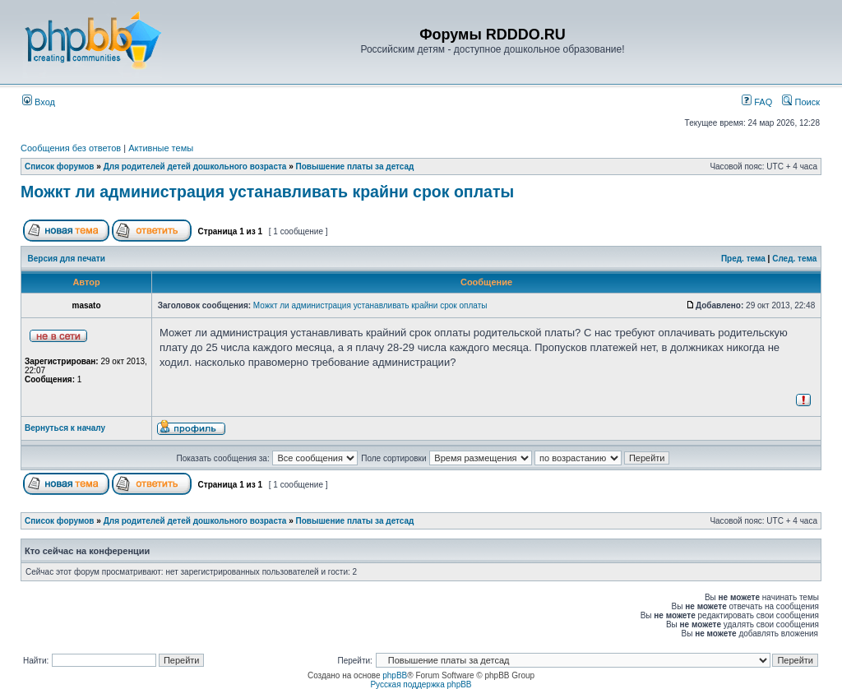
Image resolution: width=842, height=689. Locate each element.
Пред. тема (743, 258)
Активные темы (160, 148)
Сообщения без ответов (71, 148)
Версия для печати (66, 258)
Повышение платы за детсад (355, 166)
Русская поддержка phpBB (420, 684)
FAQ (757, 102)
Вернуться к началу (65, 427)
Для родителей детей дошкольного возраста (195, 166)
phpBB (394, 675)
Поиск (801, 102)
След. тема (794, 258)
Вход (38, 102)
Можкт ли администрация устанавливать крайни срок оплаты (267, 192)
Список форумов (60, 166)
